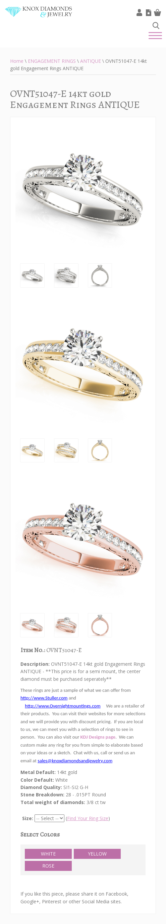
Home (16, 61)
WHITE (48, 854)
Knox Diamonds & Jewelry (38, 17)
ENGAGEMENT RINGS (52, 61)
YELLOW (97, 854)
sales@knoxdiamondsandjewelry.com (75, 761)
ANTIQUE (90, 61)
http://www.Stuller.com (43, 698)
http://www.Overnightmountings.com (62, 706)
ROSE (48, 866)
